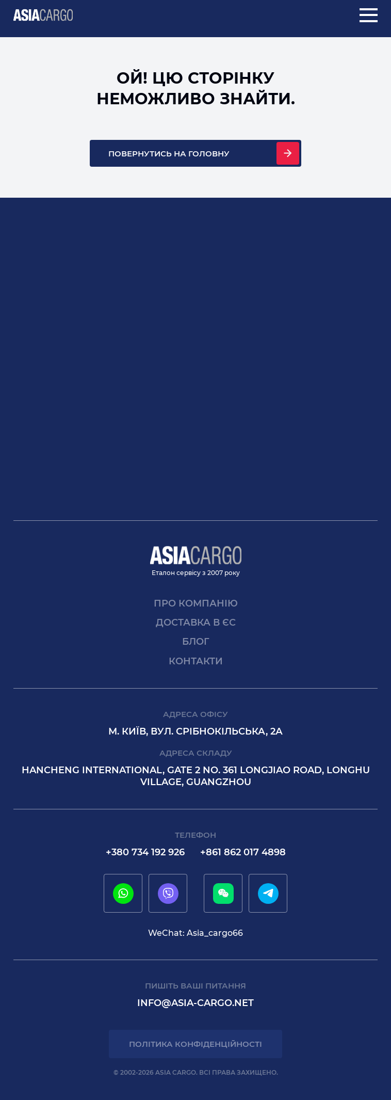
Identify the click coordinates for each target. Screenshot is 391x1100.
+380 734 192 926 (145, 852)
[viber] (168, 893)
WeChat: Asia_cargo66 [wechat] (195, 933)
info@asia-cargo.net (195, 1003)
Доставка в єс (196, 622)
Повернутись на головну (169, 153)
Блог (195, 641)
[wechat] (223, 893)
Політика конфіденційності (195, 1044)
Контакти (196, 661)
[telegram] (268, 893)
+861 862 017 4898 (243, 852)
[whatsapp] (123, 893)
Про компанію (196, 603)
